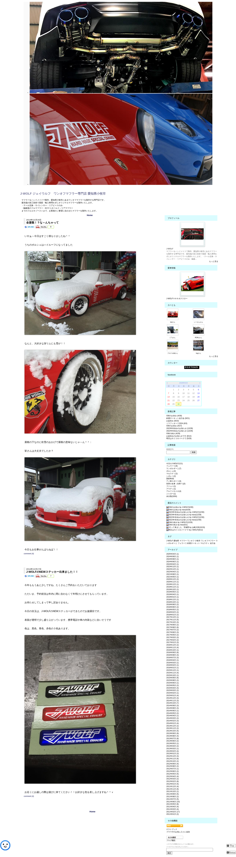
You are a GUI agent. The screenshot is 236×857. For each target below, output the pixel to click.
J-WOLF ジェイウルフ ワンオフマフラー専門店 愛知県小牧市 (63, 193)
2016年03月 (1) (172, 663)
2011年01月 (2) (172, 814)
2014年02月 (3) (172, 721)
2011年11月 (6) (172, 789)
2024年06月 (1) (172, 562)
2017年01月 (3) (172, 642)
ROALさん (198, 337)
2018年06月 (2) (172, 607)
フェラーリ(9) (172, 466)
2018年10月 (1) (172, 602)
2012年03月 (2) (172, 779)
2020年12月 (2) (172, 579)
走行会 (212, 543)
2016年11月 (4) (172, 647)
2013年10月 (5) (172, 731)
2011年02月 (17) (173, 812)
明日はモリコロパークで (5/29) (178, 438)
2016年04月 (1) (172, 660)
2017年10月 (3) (172, 622)
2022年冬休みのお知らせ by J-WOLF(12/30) (185, 517)
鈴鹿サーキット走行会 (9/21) (178, 418)
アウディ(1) (171, 489)
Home (90, 215)
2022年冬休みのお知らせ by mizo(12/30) (183, 520)
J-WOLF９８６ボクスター (177, 298)
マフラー (183, 541)
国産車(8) (170, 479)
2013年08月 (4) (172, 736)
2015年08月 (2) (172, 680)
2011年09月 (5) (172, 794)
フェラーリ (182, 543)
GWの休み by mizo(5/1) (177, 525)
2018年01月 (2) (172, 615)
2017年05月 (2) (172, 635)
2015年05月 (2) (172, 685)
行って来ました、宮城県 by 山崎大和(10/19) (185, 527)
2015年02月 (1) (172, 693)
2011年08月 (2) (172, 796)
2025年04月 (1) (172, 554)
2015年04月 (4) (172, 688)
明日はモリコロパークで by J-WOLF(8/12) (184, 530)
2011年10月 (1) (172, 791)
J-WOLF (169, 541)
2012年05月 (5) (172, 774)
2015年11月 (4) (172, 673)
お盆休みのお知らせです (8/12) (178, 436)
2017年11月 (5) (172, 620)
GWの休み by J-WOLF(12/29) (179, 522)
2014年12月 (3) (172, 698)
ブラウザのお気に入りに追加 (178, 832)
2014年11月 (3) (172, 701)
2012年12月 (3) (172, 756)
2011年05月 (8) (172, 804)
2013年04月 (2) (172, 746)
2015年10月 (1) (172, 675)
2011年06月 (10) (173, 802)
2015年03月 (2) (172, 690)
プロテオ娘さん (172, 353)
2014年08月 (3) (172, 708)
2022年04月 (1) (172, 572)
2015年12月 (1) (172, 670)
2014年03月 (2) (172, 718)
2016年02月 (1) (172, 665)
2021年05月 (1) (172, 577)
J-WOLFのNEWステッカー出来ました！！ (52, 571)
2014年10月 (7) (172, 703)
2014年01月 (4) (172, 723)
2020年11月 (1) (172, 582)
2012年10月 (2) (172, 761)
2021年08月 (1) (172, 574)
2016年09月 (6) (172, 652)
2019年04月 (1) (172, 594)
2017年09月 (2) (172, 625)
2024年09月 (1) (172, 556)
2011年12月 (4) (172, 786)
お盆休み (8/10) (172, 421)
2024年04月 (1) (172, 564)
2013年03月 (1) (172, 749)
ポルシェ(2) (171, 471)
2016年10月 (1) (172, 650)
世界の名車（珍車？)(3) (175, 484)
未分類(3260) (171, 496)
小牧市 (197, 541)
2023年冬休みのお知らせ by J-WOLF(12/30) (185, 512)
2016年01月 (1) (172, 668)
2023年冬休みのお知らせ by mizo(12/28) (183, 515)
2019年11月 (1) (172, 587)
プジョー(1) (171, 486)
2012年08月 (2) (172, 766)
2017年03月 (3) (172, 637)
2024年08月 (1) (172, 559)
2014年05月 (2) (172, 713)
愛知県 (176, 541)
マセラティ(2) (172, 474)
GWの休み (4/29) (173, 433)
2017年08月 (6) (172, 627)
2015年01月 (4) (172, 695)
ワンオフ (190, 541)
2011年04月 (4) (172, 807)
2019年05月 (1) (172, 592)
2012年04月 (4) (172, 776)
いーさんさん (198, 322)
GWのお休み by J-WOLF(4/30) (179, 507)
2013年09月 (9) (172, 733)
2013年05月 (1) (172, 743)
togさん (198, 353)
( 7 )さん (172, 337)
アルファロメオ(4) (173, 491)
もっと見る (213, 261)
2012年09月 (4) (172, 764)
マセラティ (204, 543)
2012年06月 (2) (172, 771)
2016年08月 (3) (172, 655)
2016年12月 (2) (172, 645)
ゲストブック (171, 829)
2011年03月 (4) (172, 809)
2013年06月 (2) (172, 741)
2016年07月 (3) (172, 658)
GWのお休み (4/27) (174, 426)
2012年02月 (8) (172, 781)
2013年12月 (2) (172, 726)
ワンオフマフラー (208, 541)
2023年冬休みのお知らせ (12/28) (179, 428)
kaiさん (172, 322)
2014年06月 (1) (172, 711)
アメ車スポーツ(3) (173, 481)
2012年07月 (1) (172, 769)
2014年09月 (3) (172, 705)
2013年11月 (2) (172, 728)
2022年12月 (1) (172, 569)
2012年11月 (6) (172, 759)
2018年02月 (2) (172, 612)
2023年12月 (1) (172, 567)
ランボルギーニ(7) (173, 468)
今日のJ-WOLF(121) (174, 463)
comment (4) (29, 554)
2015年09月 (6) (172, 678)
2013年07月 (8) (172, 738)
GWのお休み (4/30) (174, 416)
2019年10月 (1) (172, 589)
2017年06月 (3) (172, 632)
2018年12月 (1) (172, 599)
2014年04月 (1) (172, 716)
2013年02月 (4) (172, 751)
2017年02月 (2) (172, 640)
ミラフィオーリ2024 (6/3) (176, 423)
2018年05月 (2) (172, 610)
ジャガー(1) (171, 494)
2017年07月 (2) (172, 630)
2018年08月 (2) (172, 604)
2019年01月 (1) (172, 597)
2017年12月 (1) (172, 617)
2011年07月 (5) (172, 799)
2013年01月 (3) (172, 753)
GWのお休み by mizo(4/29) (178, 510)
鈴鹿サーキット (193, 543)
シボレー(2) (171, 476)
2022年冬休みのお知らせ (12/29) (179, 431)
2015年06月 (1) (172, 683)
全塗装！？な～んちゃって (42, 222)
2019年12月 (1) (172, 584)
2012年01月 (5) (172, 784)
